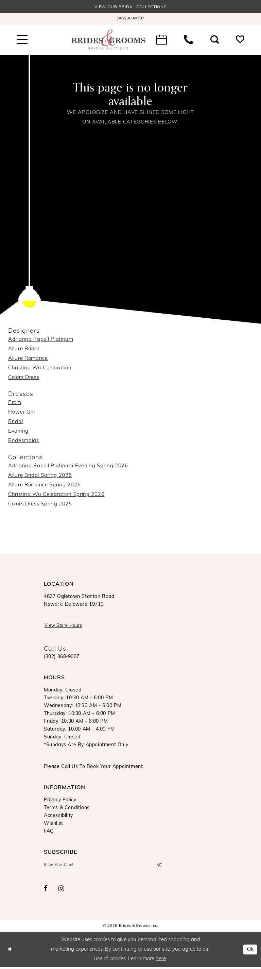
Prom (14, 403)
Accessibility (58, 816)
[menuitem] (130, 20)
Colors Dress (23, 378)
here (161, 960)
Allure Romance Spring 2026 (44, 485)
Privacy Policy (60, 801)
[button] (22, 40)
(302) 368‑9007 (62, 658)
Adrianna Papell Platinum (40, 340)
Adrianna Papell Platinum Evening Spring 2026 (68, 466)
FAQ (49, 832)
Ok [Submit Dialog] (250, 951)
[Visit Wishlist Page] (240, 40)
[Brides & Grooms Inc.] (108, 40)
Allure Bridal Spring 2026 (40, 476)
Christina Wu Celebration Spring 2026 (56, 495)
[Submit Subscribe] (159, 866)
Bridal (15, 422)
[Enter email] (103, 866)
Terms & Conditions (67, 809)
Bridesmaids (23, 441)
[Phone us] (188, 40)
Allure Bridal (23, 349)
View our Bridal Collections (131, 7)
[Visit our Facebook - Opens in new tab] (46, 890)
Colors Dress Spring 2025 (40, 504)
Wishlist (53, 824)
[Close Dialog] (10, 951)
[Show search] (214, 40)
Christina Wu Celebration (40, 368)
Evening (18, 431)
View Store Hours (66, 626)
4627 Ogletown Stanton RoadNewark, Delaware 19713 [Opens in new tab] (79, 601)
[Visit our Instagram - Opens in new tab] (61, 890)
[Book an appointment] (161, 40)
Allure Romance (28, 359)
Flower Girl (21, 412)
